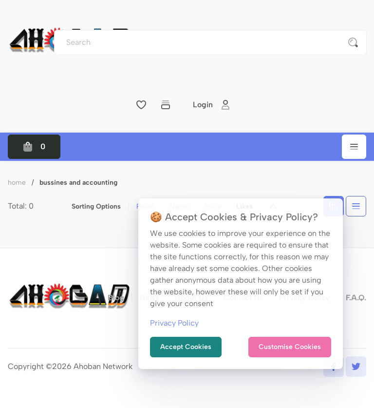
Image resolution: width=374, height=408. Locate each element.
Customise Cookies (290, 347)
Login (211, 105)
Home (17, 182)
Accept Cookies (185, 347)
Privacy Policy (174, 323)
